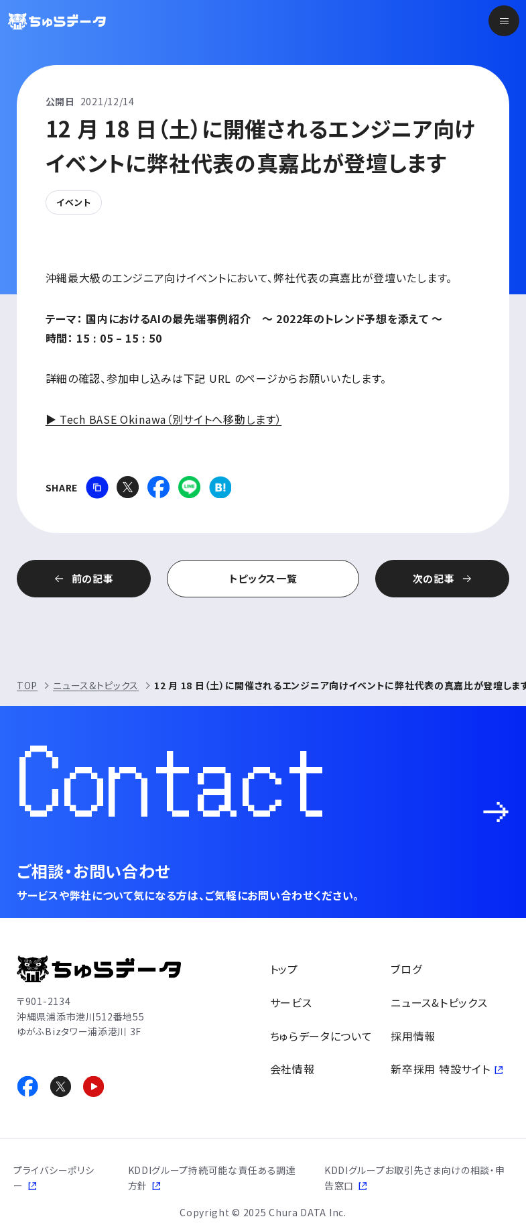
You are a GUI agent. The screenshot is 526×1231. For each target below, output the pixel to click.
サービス (291, 1002)
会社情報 (292, 1069)
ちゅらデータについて (321, 1036)
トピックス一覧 (263, 578)
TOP (27, 685)
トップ (284, 969)
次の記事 (434, 578)
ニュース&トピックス (96, 685)
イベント (73, 202)
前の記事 (93, 578)
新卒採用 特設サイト (440, 1069)
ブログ (406, 969)
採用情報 (413, 1036)
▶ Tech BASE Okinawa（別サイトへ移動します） (164, 419)
